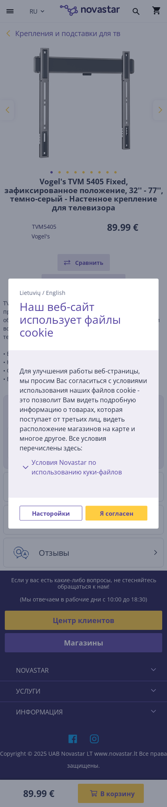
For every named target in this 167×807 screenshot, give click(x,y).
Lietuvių (30, 293)
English (56, 293)
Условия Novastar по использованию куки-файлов (71, 467)
